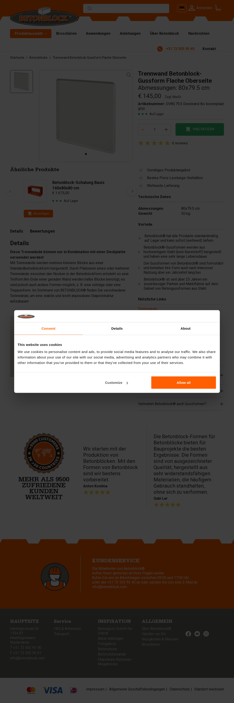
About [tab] (186, 328)
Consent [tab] (49, 328)
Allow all (184, 383)
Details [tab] (117, 328)
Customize (116, 383)
